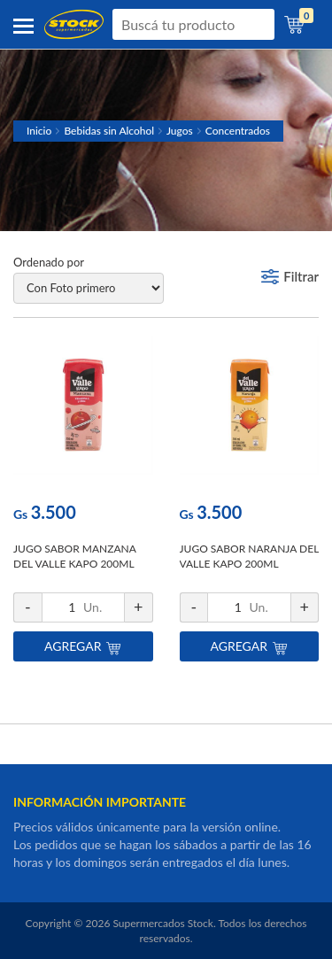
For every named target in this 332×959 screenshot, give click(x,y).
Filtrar (301, 276)
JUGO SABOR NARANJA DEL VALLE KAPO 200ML (249, 556)
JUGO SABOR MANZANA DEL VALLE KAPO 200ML (74, 556)
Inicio (39, 130)
